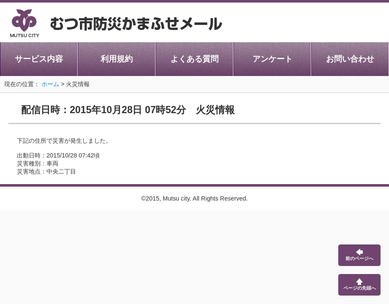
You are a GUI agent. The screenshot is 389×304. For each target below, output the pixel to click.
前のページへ (359, 255)
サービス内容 (39, 58)
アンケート (272, 58)
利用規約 (117, 58)
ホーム (50, 84)
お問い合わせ (350, 58)
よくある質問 (194, 58)
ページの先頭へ (359, 284)
